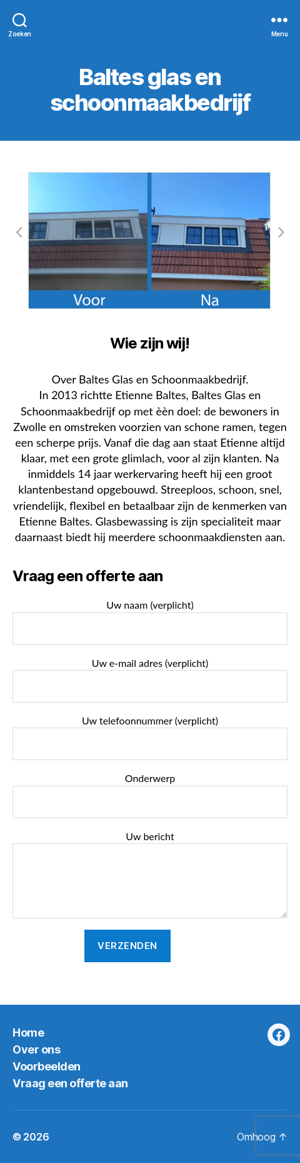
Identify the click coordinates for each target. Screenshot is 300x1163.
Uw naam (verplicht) (150, 621)
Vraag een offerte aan (70, 1083)
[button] (18, 231)
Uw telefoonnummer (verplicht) (150, 737)
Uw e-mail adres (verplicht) (150, 680)
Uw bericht (150, 874)
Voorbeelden (46, 1066)
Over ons (36, 1049)
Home (28, 1032)
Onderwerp (150, 795)
